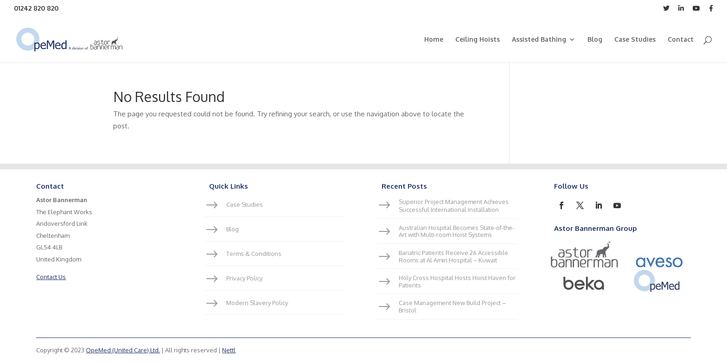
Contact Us (51, 276)
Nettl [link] (229, 350)
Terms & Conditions (253, 253)
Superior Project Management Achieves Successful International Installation (454, 205)
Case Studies (635, 39)
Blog (594, 39)
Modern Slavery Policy (257, 302)
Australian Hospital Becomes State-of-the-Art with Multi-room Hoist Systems (456, 231)
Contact (681, 39)
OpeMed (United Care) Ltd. (123, 350)
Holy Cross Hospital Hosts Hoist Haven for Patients (457, 281)
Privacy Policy (244, 278)
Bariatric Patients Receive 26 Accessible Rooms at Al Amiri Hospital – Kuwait (453, 256)
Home (433, 39)
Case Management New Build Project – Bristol (452, 306)
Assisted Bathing (539, 39)
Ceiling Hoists (477, 39)
